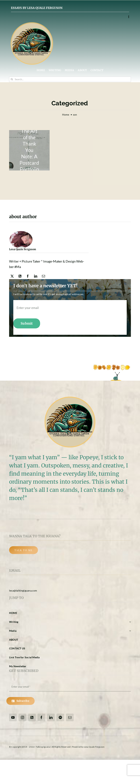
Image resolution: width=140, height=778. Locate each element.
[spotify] (60, 717)
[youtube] (13, 717)
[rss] (20, 276)
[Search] (12, 79)
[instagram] (22, 717)
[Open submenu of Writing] (129, 622)
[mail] (43, 276)
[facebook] (28, 276)
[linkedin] (36, 276)
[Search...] (70, 79)
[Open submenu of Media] (129, 630)
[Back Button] (23, 550)
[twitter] (12, 276)
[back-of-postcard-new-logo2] (29, 150)
